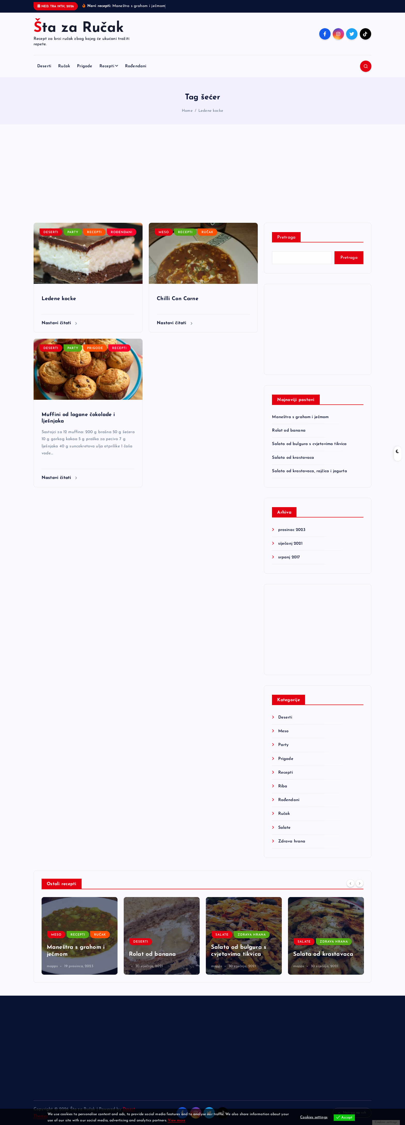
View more (176, 1120)
